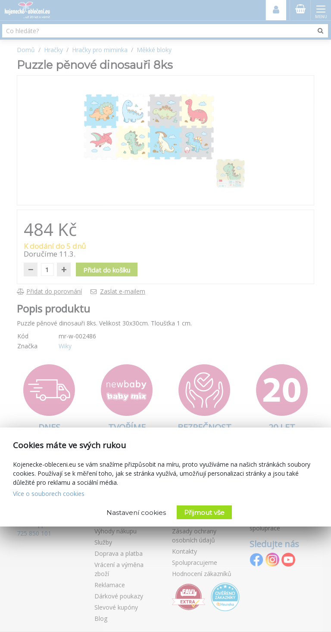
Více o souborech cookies (48, 493)
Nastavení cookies (136, 512)
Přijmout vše (204, 512)
